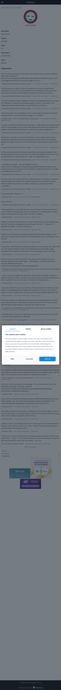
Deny (12, 359)
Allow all (47, 359)
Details (28, 329)
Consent (13, 329)
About (46, 329)
